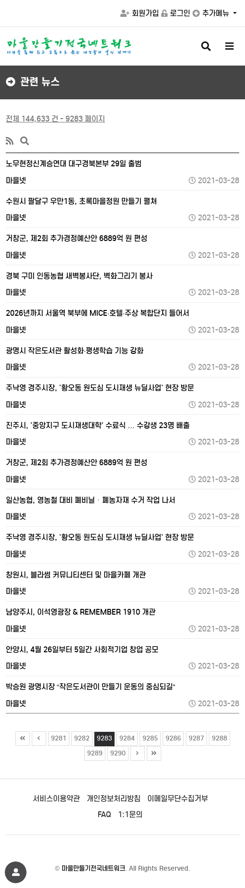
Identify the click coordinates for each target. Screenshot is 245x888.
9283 (103, 737)
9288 (218, 737)
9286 (172, 737)
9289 (94, 752)
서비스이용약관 (56, 798)
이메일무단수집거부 (177, 798)
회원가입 (139, 13)
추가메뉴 (212, 13)
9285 (149, 737)
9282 (81, 737)
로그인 (175, 13)
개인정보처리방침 (114, 798)
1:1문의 (130, 814)
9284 (126, 737)
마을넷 (16, 180)
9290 (117, 752)
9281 (57, 737)
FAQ (104, 814)
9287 (195, 737)
